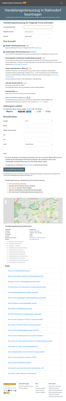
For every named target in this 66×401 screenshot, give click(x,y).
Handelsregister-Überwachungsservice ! (20, 52)
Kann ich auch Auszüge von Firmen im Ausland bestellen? (25, 319)
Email (5, 153)
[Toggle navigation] (61, 3)
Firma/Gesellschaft (9, 27)
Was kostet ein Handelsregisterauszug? (20, 308)
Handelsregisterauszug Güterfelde (17, 252)
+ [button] (5, 200)
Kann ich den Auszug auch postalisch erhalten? (22, 357)
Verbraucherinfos (54, 388)
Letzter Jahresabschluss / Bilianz (18, 68)
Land (4, 144)
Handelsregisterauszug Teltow (16, 250)
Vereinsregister (23, 388)
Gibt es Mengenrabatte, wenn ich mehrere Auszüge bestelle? (26, 352)
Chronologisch (24, 64)
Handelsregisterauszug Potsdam (17, 258)
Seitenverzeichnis (54, 394)
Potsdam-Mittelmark (34, 231)
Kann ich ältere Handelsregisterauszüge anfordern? (23, 330)
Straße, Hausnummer (9, 130)
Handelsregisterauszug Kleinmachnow (18, 247)
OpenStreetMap (53, 222)
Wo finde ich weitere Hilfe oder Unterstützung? (22, 373)
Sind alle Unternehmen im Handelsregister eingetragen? (25, 314)
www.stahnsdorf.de (34, 239)
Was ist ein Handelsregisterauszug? (19, 271)
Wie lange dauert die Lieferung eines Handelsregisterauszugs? (27, 287)
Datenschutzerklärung (55, 390)
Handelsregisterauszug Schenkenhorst (18, 256)
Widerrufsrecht (27, 165)
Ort (4, 139)
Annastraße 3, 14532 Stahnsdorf (37, 237)
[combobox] (38, 27)
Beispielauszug (37, 47)
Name (5, 125)
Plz (4, 135)
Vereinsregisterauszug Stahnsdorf (17, 262)
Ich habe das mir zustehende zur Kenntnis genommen (26, 165)
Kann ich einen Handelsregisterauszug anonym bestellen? (25, 335)
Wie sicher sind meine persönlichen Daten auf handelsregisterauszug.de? (30, 341)
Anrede (5, 121)
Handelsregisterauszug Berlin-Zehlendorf (19, 260)
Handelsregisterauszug (14, 3)
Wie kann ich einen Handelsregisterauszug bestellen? (24, 281)
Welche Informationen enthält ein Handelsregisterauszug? (25, 276)
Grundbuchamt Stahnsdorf (15, 243)
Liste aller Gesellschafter (16, 83)
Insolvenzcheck (11, 91)
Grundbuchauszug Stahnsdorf (16, 241)
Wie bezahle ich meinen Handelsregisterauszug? (23, 346)
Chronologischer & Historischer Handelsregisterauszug (25, 58)
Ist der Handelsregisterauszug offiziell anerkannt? (23, 292)
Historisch (15, 64)
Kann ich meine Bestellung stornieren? (19, 363)
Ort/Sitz (5, 36)
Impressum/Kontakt (55, 386)
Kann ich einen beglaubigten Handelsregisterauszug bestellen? (27, 298)
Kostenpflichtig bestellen (14, 169)
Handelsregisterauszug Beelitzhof (17, 254)
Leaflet (47, 222)
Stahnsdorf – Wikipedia (14, 245)
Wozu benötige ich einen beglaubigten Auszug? (22, 303)
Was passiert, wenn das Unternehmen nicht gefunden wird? (26, 368)
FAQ (36, 386)
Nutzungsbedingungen (55, 392)
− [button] (5, 202)
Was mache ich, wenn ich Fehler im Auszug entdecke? (24, 325)
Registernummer (8, 32)
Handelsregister (40, 392)
